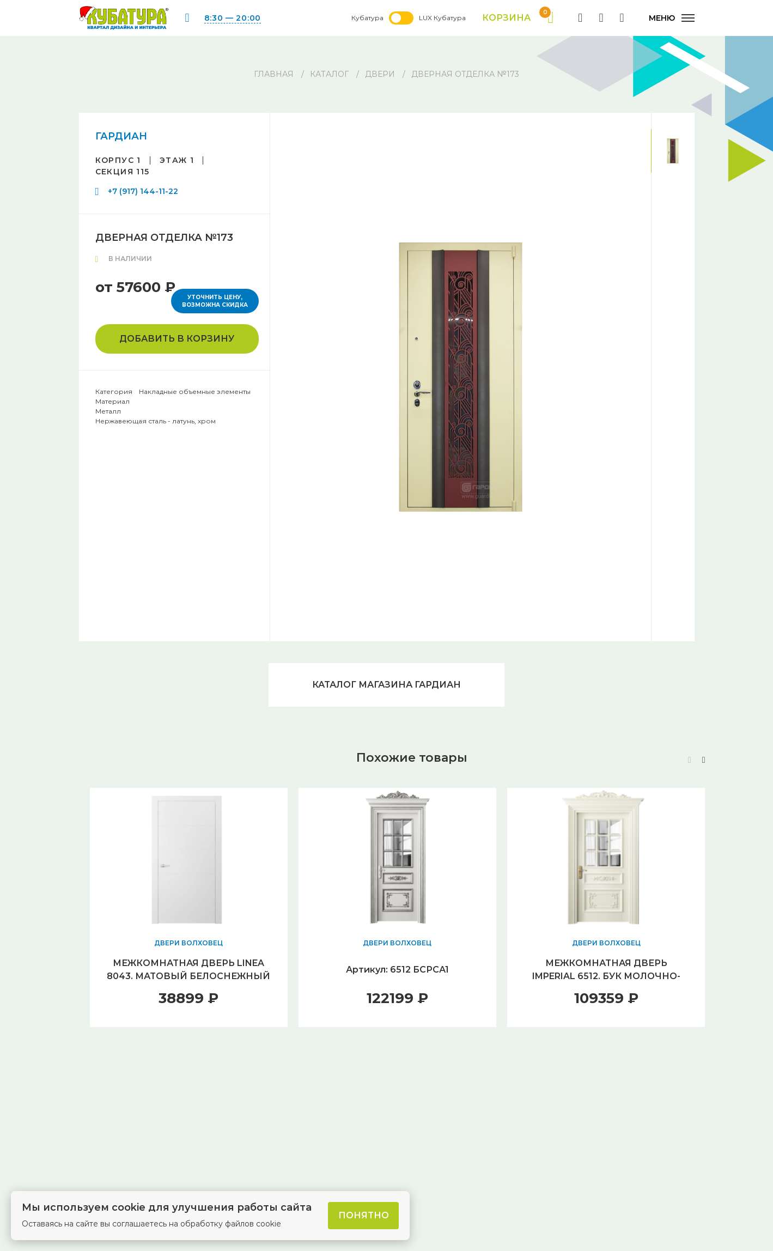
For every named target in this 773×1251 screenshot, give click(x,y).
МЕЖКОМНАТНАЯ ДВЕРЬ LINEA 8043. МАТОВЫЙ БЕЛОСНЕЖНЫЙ (188, 969)
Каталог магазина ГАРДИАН (386, 684)
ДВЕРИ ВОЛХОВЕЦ (188, 943)
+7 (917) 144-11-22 (143, 191)
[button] (703, 760)
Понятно (363, 1215)
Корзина (517, 18)
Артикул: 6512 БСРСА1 (397, 969)
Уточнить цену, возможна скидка (215, 301)
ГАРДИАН (121, 136)
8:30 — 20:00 (232, 18)
